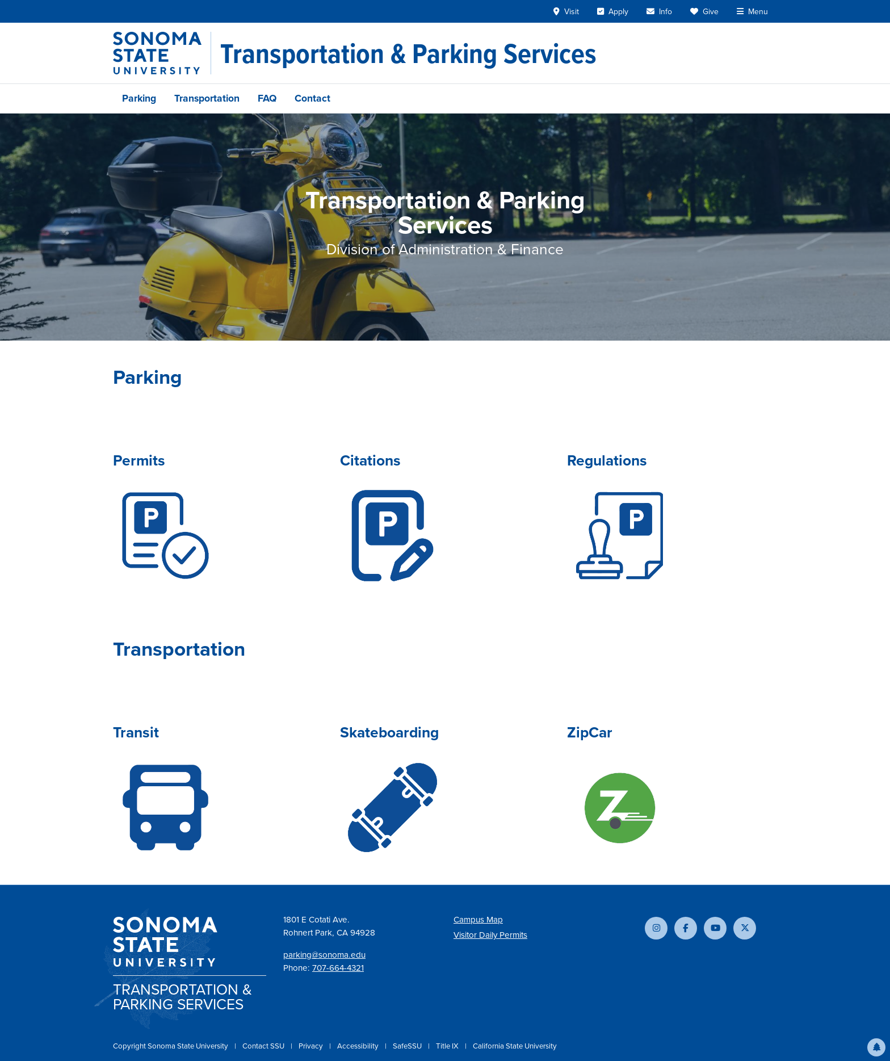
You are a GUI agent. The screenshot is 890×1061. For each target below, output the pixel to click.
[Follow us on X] (744, 928)
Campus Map (478, 919)
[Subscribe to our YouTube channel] (715, 928)
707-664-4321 (338, 968)
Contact (312, 98)
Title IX (448, 1046)
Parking (139, 98)
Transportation (207, 98)
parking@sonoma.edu (324, 955)
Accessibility (358, 1046)
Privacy (312, 1046)
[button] (876, 1047)
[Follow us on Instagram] (656, 928)
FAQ (267, 98)
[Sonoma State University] (162, 53)
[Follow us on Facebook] (685, 928)
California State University (515, 1046)
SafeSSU (408, 1046)
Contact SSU (264, 1046)
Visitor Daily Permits (490, 935)
